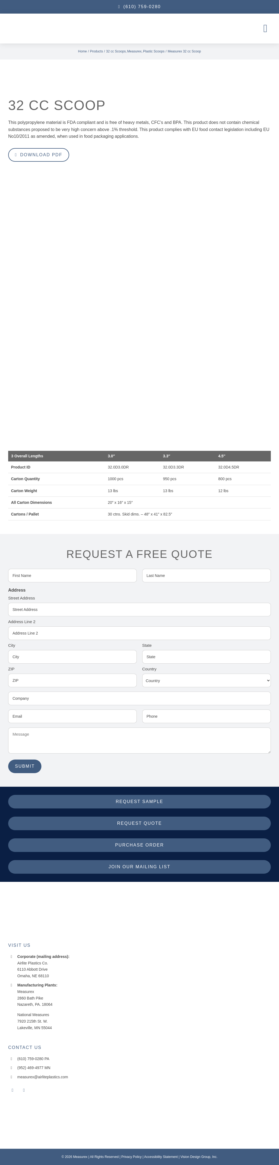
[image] (139, 177)
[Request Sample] (139, 801)
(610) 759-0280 (30, 1059)
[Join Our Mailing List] (139, 867)
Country (149, 669)
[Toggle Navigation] (265, 28)
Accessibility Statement (161, 1157)
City (11, 645)
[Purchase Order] (139, 845)
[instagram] (24, 1090)
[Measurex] (134, 51)
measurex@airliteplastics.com (42, 1077)
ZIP (11, 669)
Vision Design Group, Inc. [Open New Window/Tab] (198, 1157)
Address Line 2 (21, 621)
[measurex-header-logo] (42, 897)
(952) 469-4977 (30, 1068)
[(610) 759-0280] (139, 7)
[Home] (82, 51)
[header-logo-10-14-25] (49, 19)
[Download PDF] (38, 155)
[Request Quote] (139, 823)
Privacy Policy (131, 1157)
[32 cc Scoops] (116, 51)
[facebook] (12, 1090)
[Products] (96, 51)
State (147, 645)
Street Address (21, 598)
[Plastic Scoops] (154, 51)
